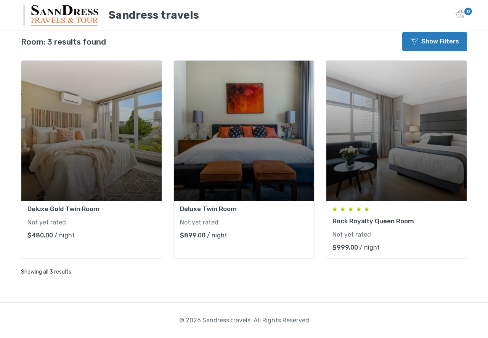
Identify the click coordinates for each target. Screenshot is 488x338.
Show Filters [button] (435, 41)
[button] (460, 16)
